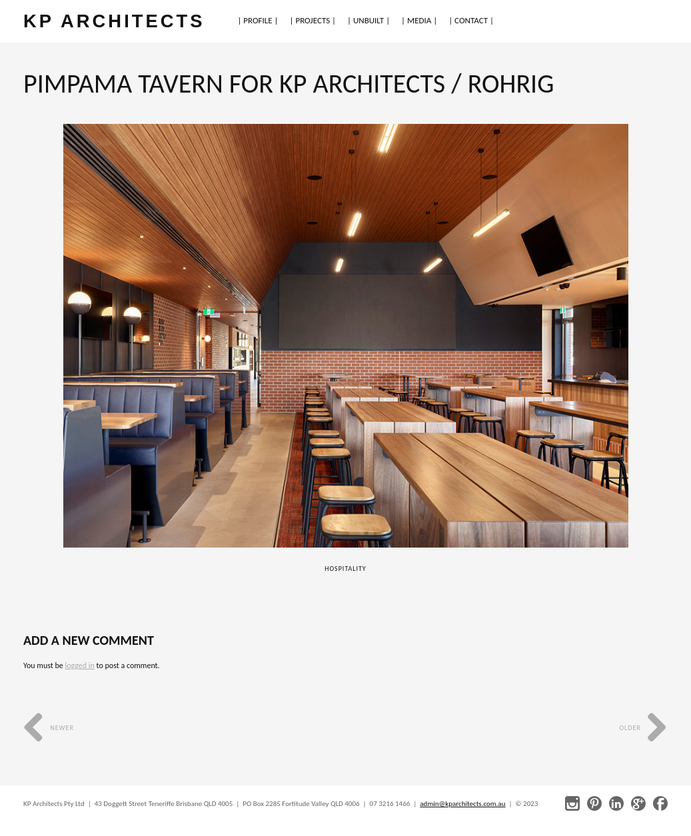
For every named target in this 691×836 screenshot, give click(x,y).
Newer (48, 727)
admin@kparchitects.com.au (462, 803)
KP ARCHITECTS (114, 21)
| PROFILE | (257, 20)
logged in (79, 665)
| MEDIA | (419, 20)
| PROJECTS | (313, 20)
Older (643, 727)
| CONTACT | (471, 20)
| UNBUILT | (368, 20)
